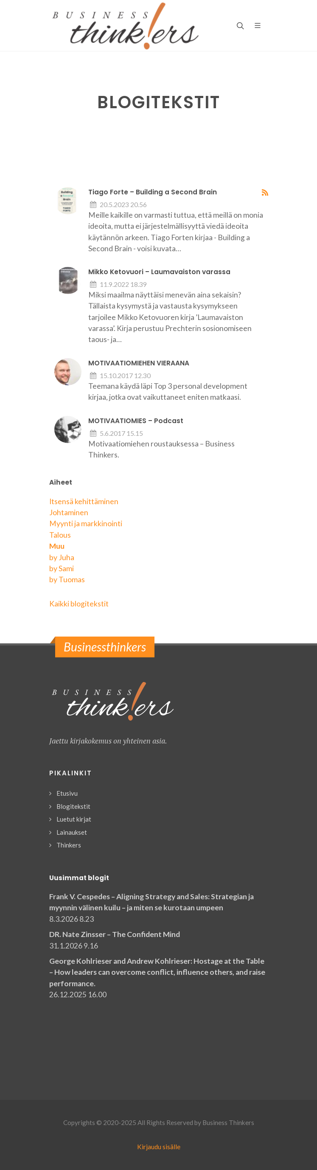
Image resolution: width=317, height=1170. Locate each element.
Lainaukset (71, 832)
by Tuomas (67, 579)
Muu (57, 546)
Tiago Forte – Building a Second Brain (152, 192)
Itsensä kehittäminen (83, 501)
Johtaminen (68, 512)
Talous (60, 534)
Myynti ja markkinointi (85, 523)
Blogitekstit (73, 806)
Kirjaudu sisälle (158, 1146)
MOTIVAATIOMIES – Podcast (135, 420)
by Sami (61, 568)
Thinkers (68, 845)
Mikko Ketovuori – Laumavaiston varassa (159, 271)
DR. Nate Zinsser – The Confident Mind (114, 934)
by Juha (61, 557)
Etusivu (67, 793)
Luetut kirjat (73, 819)
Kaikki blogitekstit (79, 603)
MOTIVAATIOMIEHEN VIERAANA (138, 363)
